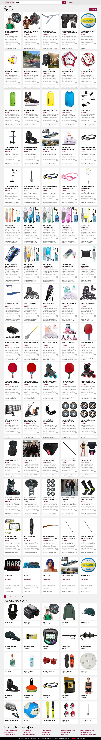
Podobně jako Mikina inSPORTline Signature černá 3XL (31, 475)
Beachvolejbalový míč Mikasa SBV (88, 32)
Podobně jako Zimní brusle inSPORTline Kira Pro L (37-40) (68, 164)
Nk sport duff (27, 730)
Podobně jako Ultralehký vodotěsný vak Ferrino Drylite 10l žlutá (50, 125)
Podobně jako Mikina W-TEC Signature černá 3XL (67, 514)
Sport (5, 6)
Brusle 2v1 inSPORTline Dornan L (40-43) (88, 304)
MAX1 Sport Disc (86, 646)
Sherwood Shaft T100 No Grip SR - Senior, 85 (68, 537)
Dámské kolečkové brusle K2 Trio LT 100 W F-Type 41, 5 (88, 383)
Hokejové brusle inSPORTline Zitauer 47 (31, 109)
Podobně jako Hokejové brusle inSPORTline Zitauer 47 (30, 125)
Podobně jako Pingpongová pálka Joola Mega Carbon (69, 398)
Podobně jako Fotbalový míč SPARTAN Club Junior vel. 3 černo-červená (88, 87)
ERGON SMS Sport (10, 646)
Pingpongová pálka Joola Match (87, 343)
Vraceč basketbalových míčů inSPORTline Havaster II (31, 71)
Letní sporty (85, 622)
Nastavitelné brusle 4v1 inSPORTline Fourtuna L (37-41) (68, 344)
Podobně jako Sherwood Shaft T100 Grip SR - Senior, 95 (88, 553)
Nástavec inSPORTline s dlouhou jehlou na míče (31, 187)
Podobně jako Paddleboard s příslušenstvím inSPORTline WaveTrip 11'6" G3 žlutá (30, 281)
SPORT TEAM (46, 575)
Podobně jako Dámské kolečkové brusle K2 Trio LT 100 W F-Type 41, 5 (88, 398)
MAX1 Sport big (8, 732)
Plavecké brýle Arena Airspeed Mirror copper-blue (50, 188)
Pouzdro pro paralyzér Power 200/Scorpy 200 (12, 459)
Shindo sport (46, 732)
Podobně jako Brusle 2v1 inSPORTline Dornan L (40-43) (87, 320)
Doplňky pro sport (49, 671)
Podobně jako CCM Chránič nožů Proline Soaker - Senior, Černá (49, 436)
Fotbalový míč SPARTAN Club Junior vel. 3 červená (69, 71)
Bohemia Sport (65, 732)
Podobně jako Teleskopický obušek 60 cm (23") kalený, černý (69, 475)
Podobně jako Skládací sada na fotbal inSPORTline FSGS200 (11, 553)
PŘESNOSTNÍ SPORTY (49, 720)
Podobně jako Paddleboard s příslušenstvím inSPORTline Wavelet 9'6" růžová (69, 243)
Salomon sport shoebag (11, 730)
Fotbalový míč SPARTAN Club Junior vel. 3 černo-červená (88, 71)
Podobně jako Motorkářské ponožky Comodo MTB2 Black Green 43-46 (88, 514)
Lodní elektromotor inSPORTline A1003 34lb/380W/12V (11, 188)
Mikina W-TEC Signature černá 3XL (69, 498)
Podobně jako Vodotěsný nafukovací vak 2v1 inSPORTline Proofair (50, 86)
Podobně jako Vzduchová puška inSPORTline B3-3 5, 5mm (49, 553)
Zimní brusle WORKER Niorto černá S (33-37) (30, 148)
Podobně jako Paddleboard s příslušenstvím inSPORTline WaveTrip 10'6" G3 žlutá (87, 243)
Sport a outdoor (67, 575)
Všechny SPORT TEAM (47, 591)
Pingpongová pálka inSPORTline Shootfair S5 (31, 383)
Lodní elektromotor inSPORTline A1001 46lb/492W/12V (11, 149)
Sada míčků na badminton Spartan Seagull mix (68, 266)
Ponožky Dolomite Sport (87, 730)
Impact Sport (9, 622)
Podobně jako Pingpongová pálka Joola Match (88, 359)
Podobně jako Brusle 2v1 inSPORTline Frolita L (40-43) (49, 359)
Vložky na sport (67, 671)
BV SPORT (27, 720)
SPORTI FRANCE (28, 695)
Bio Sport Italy (28, 671)
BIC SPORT (27, 622)
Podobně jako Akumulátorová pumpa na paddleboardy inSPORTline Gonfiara (12, 359)
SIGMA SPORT (66, 720)
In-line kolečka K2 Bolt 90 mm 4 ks (88, 420)
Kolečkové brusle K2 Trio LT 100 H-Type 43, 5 (49, 382)
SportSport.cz (9, 2)
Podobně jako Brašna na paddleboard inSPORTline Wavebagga (86, 281)
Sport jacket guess (85, 732)
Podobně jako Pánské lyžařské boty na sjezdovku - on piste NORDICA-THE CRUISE (12, 515)
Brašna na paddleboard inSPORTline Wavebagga (88, 266)
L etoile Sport (27, 732)
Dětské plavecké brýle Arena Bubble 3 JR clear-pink (69, 188)
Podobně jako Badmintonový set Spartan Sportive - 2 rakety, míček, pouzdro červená (50, 320)
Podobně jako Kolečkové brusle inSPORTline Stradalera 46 (30, 320)
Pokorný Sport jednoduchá (88, 734)
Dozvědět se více (80, 738)
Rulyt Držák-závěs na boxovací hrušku (31, 498)
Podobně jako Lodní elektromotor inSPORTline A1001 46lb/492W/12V (12, 164)
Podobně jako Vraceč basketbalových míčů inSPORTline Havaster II (31, 87)
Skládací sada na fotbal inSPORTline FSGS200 (11, 538)
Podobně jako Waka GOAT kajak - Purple (31, 553)
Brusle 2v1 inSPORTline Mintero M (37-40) (69, 304)
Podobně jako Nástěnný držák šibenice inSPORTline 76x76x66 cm (50, 47)
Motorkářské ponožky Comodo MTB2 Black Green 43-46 (88, 499)
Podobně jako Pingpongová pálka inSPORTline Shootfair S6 (12, 398)
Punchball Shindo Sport (68, 730)
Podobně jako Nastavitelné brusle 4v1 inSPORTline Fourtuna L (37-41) (69, 359)
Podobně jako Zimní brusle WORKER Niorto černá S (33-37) (31, 164)
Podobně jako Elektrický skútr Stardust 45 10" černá (30, 436)
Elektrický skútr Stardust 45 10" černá (31, 420)
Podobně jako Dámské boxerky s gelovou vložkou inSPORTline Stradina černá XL (87, 476)
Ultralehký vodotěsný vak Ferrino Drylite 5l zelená (12, 110)
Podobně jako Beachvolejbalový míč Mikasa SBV (88, 47)
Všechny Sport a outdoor (67, 591)
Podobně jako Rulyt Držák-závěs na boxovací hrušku (31, 514)
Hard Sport (8, 575)
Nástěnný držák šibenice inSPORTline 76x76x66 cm (49, 33)
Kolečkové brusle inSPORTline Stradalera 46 (31, 305)
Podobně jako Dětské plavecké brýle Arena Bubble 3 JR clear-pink (69, 203)
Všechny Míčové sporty (85, 591)
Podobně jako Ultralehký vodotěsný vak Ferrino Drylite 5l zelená (12, 125)
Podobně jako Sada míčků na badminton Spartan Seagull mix (68, 281)
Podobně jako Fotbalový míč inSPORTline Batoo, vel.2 (11, 86)
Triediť (92, 9)
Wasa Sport (64, 734)
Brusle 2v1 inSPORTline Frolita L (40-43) (50, 343)
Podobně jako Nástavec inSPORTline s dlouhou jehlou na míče (31, 203)
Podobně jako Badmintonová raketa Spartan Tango (88, 203)
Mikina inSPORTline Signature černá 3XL (30, 459)
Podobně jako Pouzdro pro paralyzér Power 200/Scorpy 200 (12, 475)
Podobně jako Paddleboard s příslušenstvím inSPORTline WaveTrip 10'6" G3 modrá (49, 281)
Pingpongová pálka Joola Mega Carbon (68, 382)
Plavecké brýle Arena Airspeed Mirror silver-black (88, 149)
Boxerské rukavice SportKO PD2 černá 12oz (69, 32)
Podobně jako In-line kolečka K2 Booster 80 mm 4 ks (68, 436)
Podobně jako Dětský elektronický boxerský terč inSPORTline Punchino (12, 48)
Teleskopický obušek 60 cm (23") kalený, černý (69, 459)
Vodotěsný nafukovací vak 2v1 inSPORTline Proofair (50, 71)
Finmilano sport (46, 730)
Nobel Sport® (46, 734)
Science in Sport (29, 646)
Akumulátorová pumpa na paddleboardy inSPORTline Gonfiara (12, 344)
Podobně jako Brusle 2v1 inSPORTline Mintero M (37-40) (68, 320)
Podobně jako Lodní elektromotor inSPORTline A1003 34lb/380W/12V (12, 203)
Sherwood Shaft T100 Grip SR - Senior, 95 (87, 537)
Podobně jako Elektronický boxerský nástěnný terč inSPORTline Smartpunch (31, 48)
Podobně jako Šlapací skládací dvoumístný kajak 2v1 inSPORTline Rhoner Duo (50, 165)
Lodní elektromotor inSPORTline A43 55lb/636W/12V (87, 110)
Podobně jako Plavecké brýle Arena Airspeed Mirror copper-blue (50, 203)
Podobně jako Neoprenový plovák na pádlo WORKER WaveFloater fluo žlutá (31, 359)
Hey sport (8, 671)
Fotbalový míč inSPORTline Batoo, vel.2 (12, 70)
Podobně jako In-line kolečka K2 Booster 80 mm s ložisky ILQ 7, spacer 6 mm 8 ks (49, 515)
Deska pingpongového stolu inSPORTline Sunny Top (12, 305)
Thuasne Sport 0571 (10, 734)
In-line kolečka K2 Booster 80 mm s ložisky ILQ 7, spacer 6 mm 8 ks (50, 499)
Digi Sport (46, 646)
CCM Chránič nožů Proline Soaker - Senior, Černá (48, 421)
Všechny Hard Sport (9, 591)
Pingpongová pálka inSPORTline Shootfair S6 (12, 383)
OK (74, 738)
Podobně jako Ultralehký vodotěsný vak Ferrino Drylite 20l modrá (69, 125)
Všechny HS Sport (27, 591)
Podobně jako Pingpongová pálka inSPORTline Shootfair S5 (31, 398)
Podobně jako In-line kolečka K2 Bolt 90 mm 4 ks (88, 436)
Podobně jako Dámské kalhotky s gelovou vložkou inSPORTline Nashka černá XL (50, 476)
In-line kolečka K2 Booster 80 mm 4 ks (68, 420)
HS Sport (27, 575)
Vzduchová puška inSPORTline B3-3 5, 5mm (50, 537)
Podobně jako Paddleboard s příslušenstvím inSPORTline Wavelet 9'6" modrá (31, 243)
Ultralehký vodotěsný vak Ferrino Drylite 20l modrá (69, 110)
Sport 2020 (84, 671)
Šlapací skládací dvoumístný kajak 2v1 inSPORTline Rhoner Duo (50, 149)
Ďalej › (22, 596)
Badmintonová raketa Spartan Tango (88, 187)
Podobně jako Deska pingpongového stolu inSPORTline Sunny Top (12, 320)
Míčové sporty (85, 575)
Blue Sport (46, 695)
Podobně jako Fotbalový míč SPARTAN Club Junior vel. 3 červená (69, 86)
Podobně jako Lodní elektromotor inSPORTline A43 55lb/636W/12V (88, 125)
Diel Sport (65, 622)
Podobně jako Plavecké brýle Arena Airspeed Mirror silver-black (88, 164)
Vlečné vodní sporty (29, 734)
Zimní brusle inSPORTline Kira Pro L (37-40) (69, 149)
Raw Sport (65, 695)
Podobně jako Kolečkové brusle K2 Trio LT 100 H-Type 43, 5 (50, 398)
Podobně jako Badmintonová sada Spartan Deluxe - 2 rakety (12, 281)
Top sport (84, 695)
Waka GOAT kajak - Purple (29, 537)
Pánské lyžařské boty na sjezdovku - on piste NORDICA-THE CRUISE (12, 499)
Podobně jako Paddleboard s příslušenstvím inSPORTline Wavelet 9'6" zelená (50, 243)
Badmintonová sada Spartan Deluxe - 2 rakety (11, 266)
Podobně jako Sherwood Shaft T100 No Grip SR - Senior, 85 (69, 553)
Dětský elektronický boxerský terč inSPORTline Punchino (12, 33)
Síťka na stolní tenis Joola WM (11, 420)
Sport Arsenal (66, 646)
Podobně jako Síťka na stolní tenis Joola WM (12, 436)
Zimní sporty (9, 695)
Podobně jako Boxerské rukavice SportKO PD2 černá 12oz (68, 47)
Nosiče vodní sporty (11, 720)
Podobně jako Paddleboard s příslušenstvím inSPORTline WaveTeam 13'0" (11, 243)
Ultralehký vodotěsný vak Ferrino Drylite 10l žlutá (50, 110)
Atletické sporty (86, 720)
